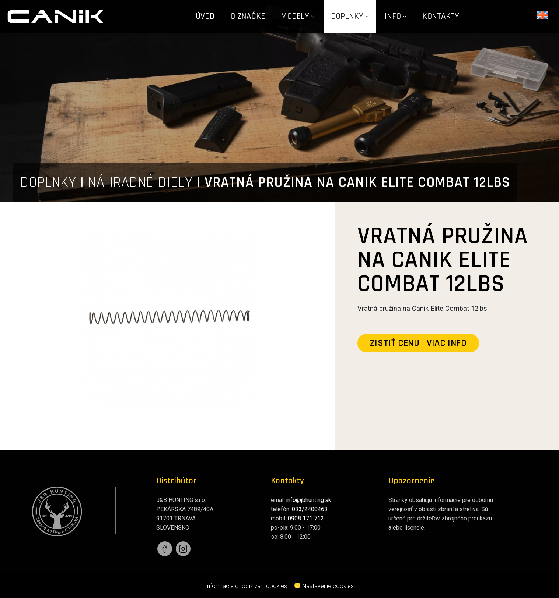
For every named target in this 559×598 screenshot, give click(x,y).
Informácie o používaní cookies (246, 586)
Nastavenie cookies (324, 586)
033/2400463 (310, 509)
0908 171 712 (306, 518)
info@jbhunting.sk (308, 499)
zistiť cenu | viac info (418, 343)
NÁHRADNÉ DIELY (140, 182)
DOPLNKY (48, 182)
